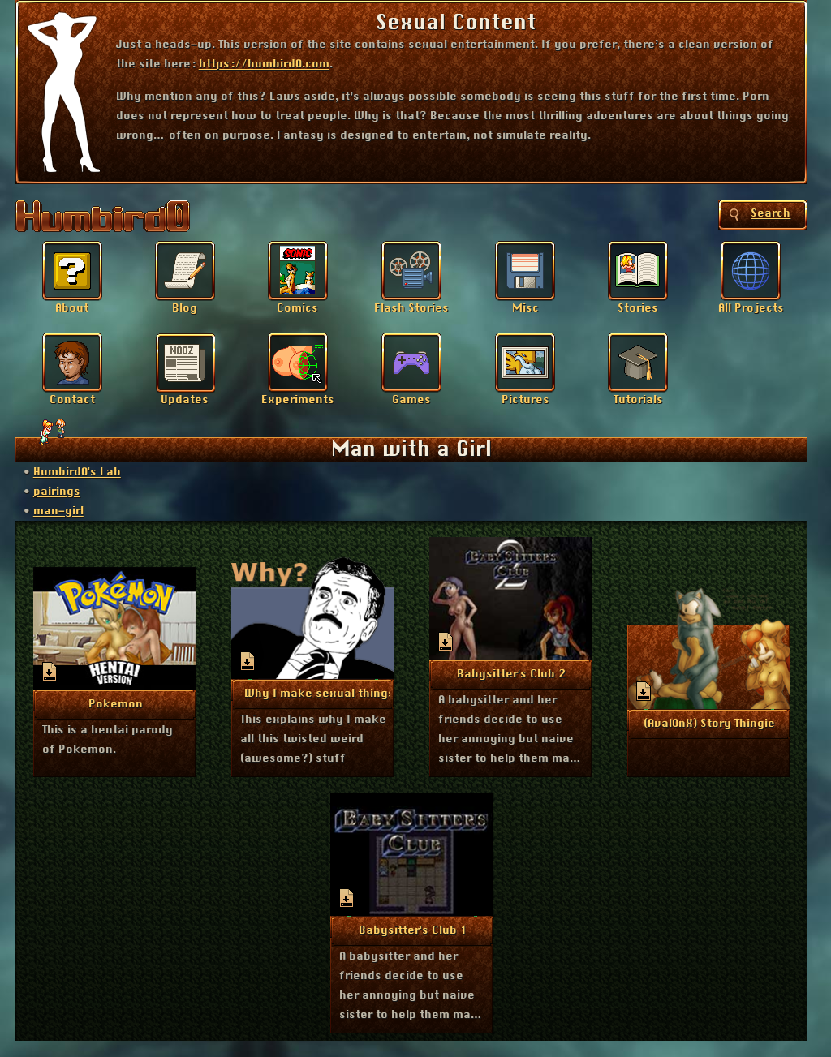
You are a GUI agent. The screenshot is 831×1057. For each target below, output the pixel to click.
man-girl (58, 511)
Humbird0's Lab (77, 472)
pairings (56, 491)
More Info (115, 703)
